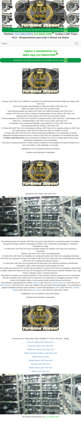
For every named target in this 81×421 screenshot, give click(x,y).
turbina (57, 288)
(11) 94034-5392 (43, 34)
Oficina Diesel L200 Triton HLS (40, 368)
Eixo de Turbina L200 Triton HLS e (40, 342)
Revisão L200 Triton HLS (40, 364)
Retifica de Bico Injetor (40, 357)
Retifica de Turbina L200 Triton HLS (40, 349)
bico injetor (37, 290)
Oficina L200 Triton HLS (40, 371)
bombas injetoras (59, 283)
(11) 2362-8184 (23, 34)
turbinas (36, 283)
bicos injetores (5, 285)
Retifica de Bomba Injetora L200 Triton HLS (40, 353)
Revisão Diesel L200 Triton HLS (40, 360)
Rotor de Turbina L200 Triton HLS (40, 346)
